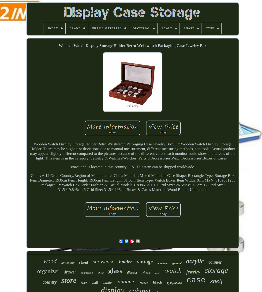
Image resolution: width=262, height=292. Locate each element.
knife (101, 272)
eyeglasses (174, 282)
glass (115, 270)
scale (84, 282)
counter (215, 262)
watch (173, 270)
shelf (216, 280)
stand (83, 262)
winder (108, 282)
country (50, 282)
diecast (132, 272)
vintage (145, 262)
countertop (87, 272)
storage (216, 270)
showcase (103, 261)
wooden (143, 282)
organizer (48, 271)
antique (126, 281)
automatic (68, 263)
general (176, 263)
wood (49, 261)
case (196, 280)
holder (125, 262)
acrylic (195, 261)
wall (95, 282)
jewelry (193, 271)
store (68, 280)
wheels (146, 272)
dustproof (162, 263)
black (157, 282)
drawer (70, 272)
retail (157, 273)
